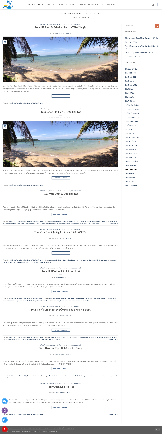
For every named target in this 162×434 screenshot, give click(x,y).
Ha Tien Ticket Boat (132, 117)
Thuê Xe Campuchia (132, 137)
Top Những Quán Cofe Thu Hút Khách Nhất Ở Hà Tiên (141, 47)
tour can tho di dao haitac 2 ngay (108, 299)
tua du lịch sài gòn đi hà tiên (52, 339)
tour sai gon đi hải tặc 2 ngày (36, 339)
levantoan (68, 33)
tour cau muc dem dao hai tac (75, 223)
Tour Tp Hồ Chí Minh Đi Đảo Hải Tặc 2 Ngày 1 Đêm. (61, 309)
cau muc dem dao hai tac (93, 221)
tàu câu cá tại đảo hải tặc (108, 221)
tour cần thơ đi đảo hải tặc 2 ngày (50, 301)
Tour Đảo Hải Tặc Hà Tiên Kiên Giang (61, 348)
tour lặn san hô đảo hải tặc (91, 223)
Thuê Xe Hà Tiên (131, 145)
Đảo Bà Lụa (129, 89)
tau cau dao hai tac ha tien (19, 223)
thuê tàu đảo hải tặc (32, 223)
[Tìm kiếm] (29, 5)
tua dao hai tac (11, 378)
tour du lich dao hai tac (104, 376)
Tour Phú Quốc (130, 177)
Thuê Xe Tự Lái (130, 157)
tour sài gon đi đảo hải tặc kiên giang (18, 339)
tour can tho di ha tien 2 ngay (11, 301)
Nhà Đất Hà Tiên (94, 5)
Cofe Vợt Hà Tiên (131, 42)
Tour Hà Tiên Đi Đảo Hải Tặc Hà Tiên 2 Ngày (61, 27)
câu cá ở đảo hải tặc (68, 221)
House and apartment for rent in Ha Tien (139, 53)
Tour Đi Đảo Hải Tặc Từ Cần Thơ (61, 270)
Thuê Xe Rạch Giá (131, 153)
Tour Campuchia (130, 165)
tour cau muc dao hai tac (59, 223)
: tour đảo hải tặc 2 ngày (56, 299)
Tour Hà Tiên (66, 24)
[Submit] (157, 26)
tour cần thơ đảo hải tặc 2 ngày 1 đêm (30, 301)
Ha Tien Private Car (132, 113)
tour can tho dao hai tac (92, 299)
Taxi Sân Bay (129, 133)
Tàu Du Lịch (62, 5)
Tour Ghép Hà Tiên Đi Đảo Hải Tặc (61, 111)
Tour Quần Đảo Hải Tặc (60, 386)
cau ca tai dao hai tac (80, 221)
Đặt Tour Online (108, 5)
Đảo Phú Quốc (130, 101)
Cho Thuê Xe (50, 5)
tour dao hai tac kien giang (79, 376)
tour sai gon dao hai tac (87, 337)
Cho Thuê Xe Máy (131, 85)
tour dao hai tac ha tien (65, 376)
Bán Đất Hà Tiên (131, 69)
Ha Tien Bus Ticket (132, 105)
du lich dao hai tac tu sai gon (57, 337)
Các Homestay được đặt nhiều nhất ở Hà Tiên (141, 38)
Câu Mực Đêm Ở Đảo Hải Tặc (61, 193)
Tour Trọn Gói (37, 5)
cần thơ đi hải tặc (80, 299)
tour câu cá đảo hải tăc (45, 223)
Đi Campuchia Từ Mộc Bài (134, 57)
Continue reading (60, 96)
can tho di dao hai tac (69, 299)
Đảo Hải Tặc (44, 24)
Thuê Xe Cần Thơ (131, 141)
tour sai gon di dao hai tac (101, 337)
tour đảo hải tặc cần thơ (82, 301)
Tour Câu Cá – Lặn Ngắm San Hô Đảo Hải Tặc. (60, 232)
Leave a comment (113, 223)
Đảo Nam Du (129, 97)
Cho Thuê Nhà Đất (131, 77)
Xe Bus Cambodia (131, 185)
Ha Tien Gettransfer (77, 5)
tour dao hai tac (53, 376)
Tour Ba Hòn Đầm (131, 161)
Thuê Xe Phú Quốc (131, 149)
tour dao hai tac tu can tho (67, 301)
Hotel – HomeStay (131, 121)
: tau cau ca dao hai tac (55, 221)
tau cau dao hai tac (106, 260)
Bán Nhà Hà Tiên (131, 73)
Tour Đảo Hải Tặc (55, 24)
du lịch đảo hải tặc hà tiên (73, 337)
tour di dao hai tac (93, 376)
